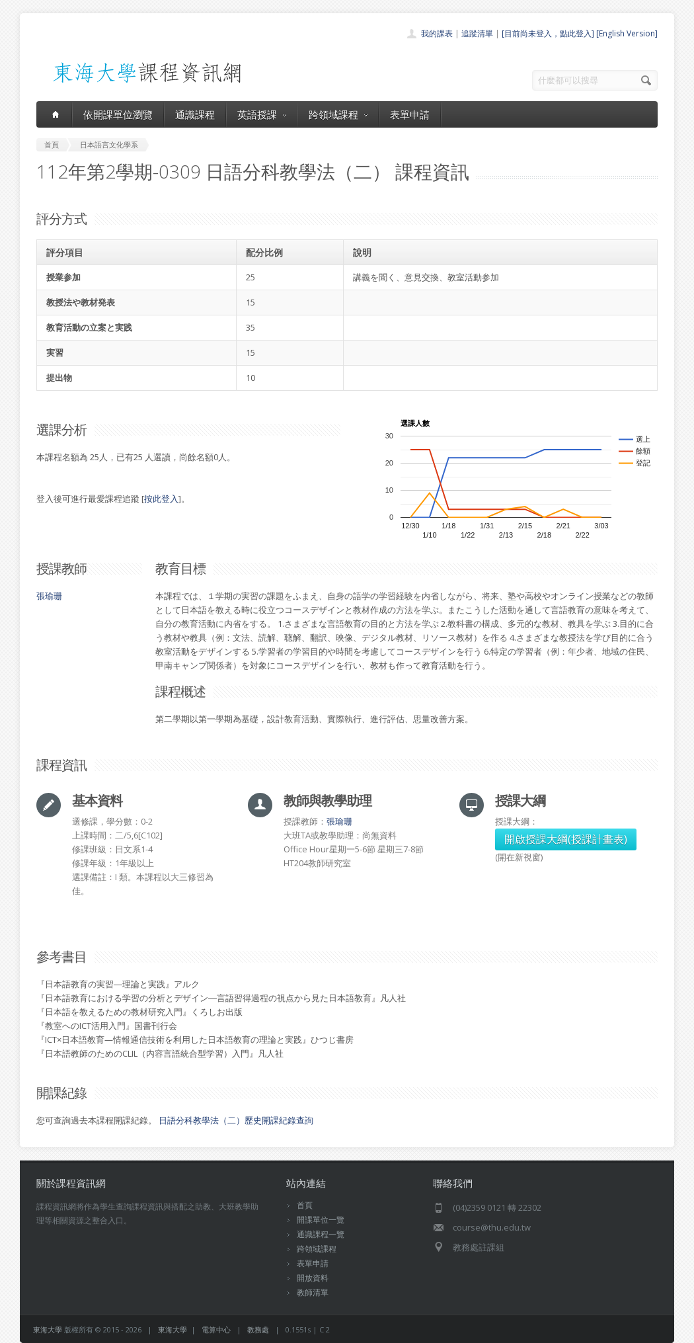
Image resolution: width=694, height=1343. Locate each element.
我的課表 (437, 33)
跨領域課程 (338, 114)
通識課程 (195, 114)
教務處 (258, 1329)
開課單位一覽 (320, 1219)
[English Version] (627, 33)
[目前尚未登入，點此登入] (548, 33)
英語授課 (261, 114)
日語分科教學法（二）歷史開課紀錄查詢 (236, 1120)
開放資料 (312, 1277)
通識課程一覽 (320, 1234)
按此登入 (161, 499)
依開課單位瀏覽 (118, 114)
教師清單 (312, 1292)
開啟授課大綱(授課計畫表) (565, 839)
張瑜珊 (49, 596)
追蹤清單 (477, 33)
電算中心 (216, 1329)
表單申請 (410, 114)
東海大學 (47, 1329)
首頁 (305, 1205)
